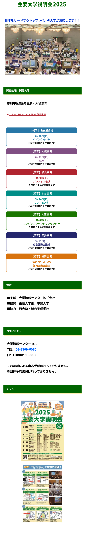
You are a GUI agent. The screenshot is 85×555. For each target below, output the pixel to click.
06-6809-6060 (26, 349)
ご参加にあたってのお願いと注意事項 (27, 114)
